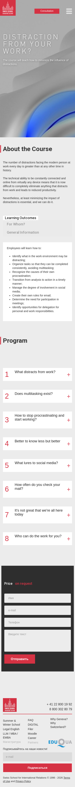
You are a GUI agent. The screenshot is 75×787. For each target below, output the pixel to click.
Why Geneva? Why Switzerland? (59, 723)
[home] (8, 9)
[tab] (20, 218)
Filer (30, 729)
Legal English (11, 729)
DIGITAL (33, 724)
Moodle (32, 733)
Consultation (46, 11)
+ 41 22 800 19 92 (59, 704)
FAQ (30, 720)
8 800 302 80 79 (60, 709)
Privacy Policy (23, 781)
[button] (69, 11)
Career (32, 738)
